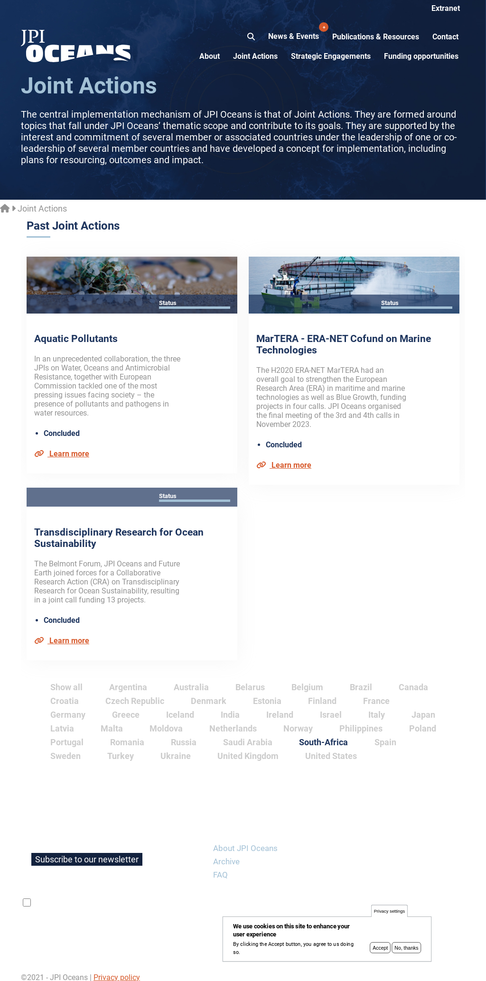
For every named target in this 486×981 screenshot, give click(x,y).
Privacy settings (389, 912)
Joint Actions (255, 56)
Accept (380, 948)
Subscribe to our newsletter (87, 850)
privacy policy (146, 894)
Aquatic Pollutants (76, 338)
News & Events (294, 31)
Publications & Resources (375, 36)
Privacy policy (116, 968)
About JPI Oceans (245, 839)
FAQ (220, 865)
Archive (226, 852)
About (209, 56)
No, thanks (406, 948)
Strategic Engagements (331, 56)
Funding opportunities (421, 56)
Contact (445, 36)
